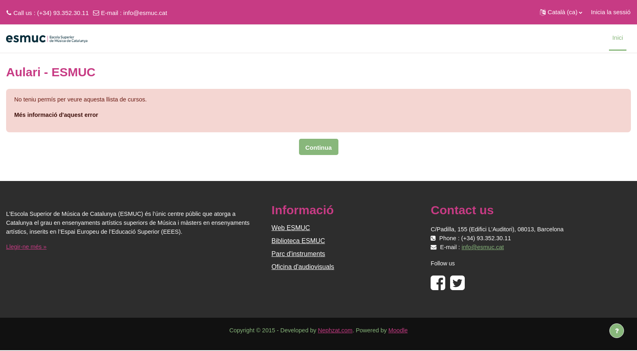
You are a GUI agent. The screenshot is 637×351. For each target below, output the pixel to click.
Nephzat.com (335, 331)
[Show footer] (616, 330)
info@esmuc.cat (145, 12)
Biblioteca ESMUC (298, 241)
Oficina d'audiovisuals (302, 267)
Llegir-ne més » (27, 247)
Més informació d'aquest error (57, 115)
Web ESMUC (290, 228)
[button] (561, 12)
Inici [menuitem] (617, 37)
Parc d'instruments (298, 254)
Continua (319, 148)
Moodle (401, 331)
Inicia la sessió (610, 12)
